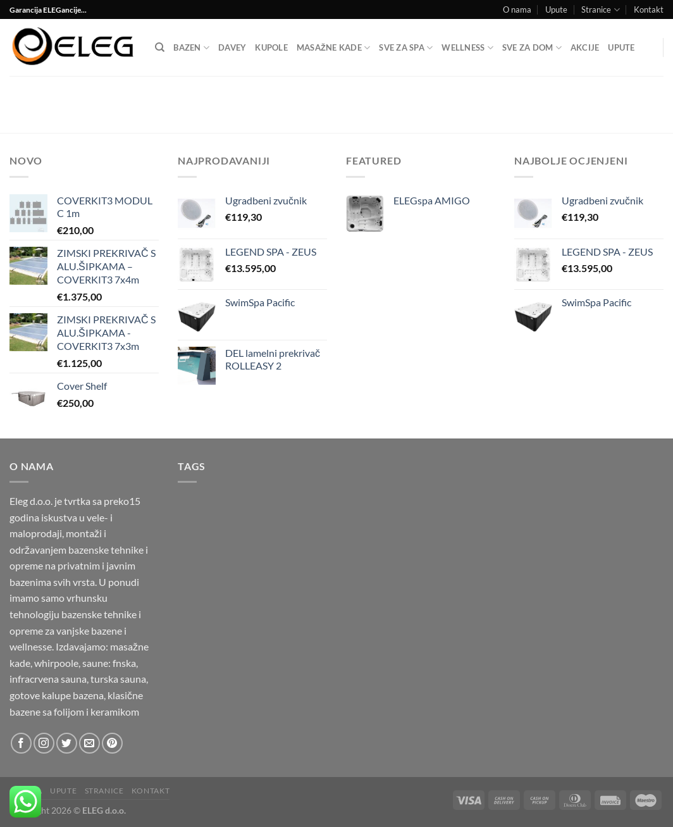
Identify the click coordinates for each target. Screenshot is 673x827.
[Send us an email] (89, 743)
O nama (517, 9)
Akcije (585, 47)
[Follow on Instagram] (44, 743)
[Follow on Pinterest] (112, 743)
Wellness (467, 48)
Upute (556, 9)
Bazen (191, 48)
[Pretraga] (159, 47)
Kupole (271, 47)
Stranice (600, 10)
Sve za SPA (406, 48)
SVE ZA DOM (532, 48)
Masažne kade (333, 48)
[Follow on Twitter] (66, 743)
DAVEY (232, 47)
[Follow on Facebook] (21, 743)
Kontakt (649, 9)
